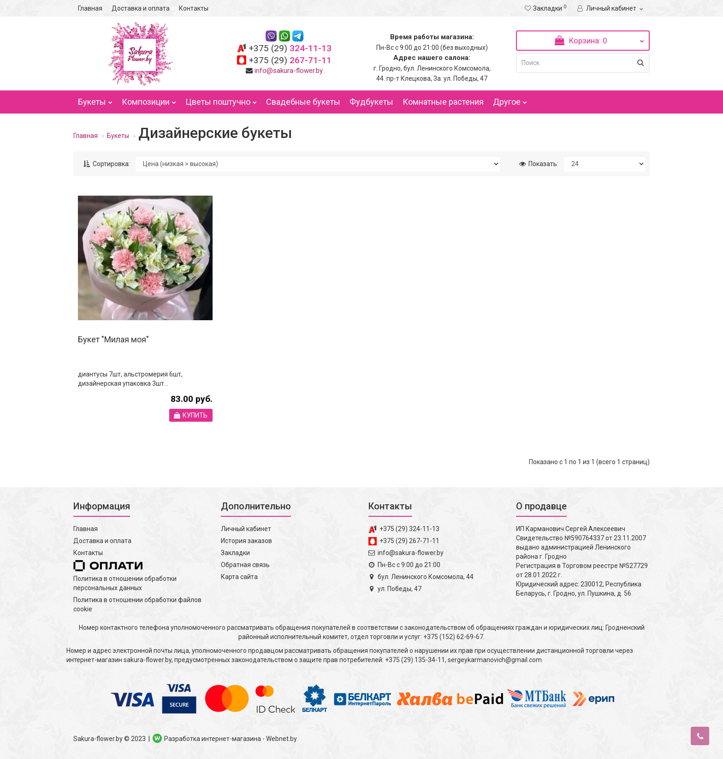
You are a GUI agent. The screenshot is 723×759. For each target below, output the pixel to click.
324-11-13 (290, 48)
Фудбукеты (371, 102)
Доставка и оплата (141, 8)
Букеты (95, 100)
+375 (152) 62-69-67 (453, 636)
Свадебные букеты (303, 102)
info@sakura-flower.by (289, 70)
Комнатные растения (443, 102)
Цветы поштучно (221, 100)
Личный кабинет (246, 528)
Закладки (235, 552)
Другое (510, 100)
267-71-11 (290, 60)
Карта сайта (239, 576)
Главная (90, 8)
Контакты (193, 8)
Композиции (149, 100)
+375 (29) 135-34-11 (415, 659)
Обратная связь (245, 564)
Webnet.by (281, 738)
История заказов (246, 540)
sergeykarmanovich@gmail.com (495, 659)
